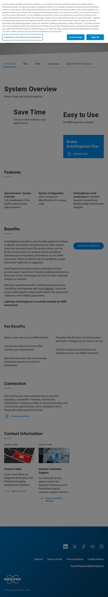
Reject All (95, 37)
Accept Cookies (75, 37)
